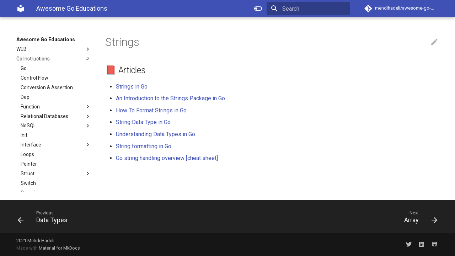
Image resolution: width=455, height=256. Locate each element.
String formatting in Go (143, 146)
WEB (53, 49)
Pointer (29, 164)
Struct (56, 173)
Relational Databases (56, 116)
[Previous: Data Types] (120, 216)
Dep (25, 97)
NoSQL (56, 126)
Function (56, 106)
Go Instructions (53, 58)
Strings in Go (132, 86)
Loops (27, 154)
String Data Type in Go (143, 122)
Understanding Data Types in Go (155, 134)
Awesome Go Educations (45, 39)
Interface (56, 145)
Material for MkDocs (59, 248)
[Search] (308, 8)
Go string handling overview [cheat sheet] (167, 158)
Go (24, 68)
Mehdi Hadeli (40, 240)
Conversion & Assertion (47, 87)
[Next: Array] (335, 216)
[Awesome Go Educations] (21, 8)
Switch (28, 183)
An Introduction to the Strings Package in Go (170, 98)
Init (24, 135)
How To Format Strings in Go (151, 110)
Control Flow (34, 78)
